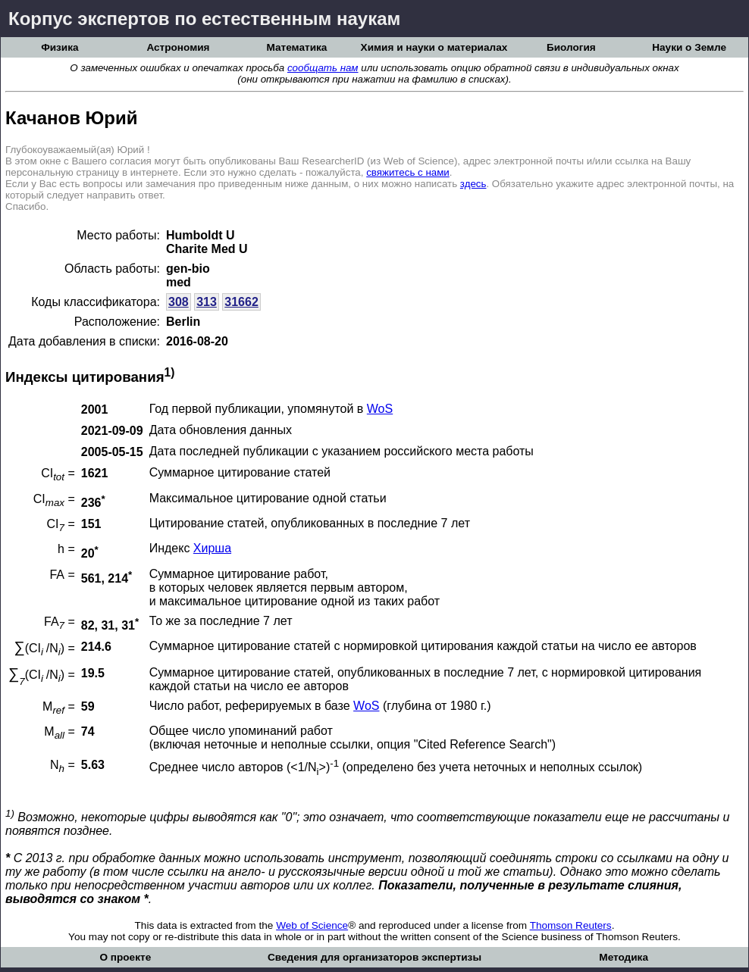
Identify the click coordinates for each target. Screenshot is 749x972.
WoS (380, 408)
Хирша (212, 548)
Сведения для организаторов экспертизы (374, 957)
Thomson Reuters (571, 925)
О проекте (125, 957)
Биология (571, 47)
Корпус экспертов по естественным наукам (204, 18)
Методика (623, 957)
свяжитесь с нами (408, 172)
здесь (473, 183)
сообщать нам (323, 67)
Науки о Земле (689, 47)
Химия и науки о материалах (434, 47)
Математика (296, 47)
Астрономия (177, 47)
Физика (59, 47)
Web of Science (312, 925)
